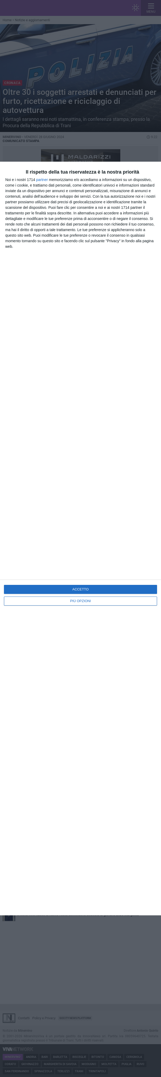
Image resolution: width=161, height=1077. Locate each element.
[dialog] (80, 539)
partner (42, 180)
